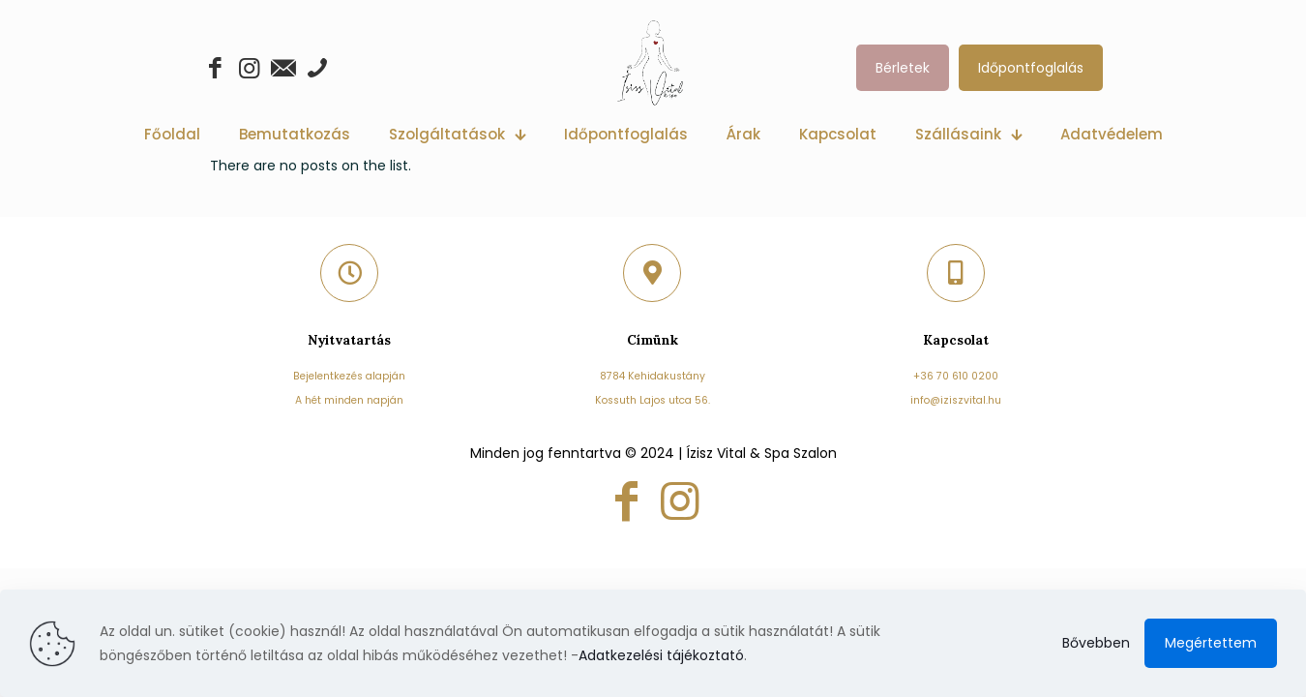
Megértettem (1211, 642)
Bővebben (1096, 642)
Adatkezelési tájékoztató (661, 655)
